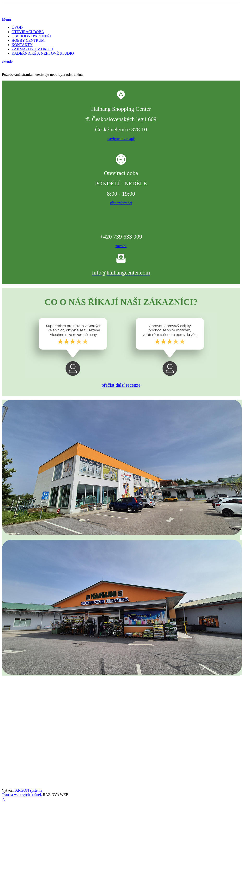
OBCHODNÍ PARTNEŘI (31, 36)
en (7, 61)
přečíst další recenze (121, 385)
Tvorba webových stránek (22, 795)
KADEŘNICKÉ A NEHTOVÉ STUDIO (43, 53)
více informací (121, 203)
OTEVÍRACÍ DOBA (28, 32)
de (10, 61)
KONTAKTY (22, 45)
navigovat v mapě (121, 139)
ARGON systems (28, 790)
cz (3, 61)
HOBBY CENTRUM (28, 40)
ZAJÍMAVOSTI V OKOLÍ (32, 49)
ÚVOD (17, 27)
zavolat (121, 246)
